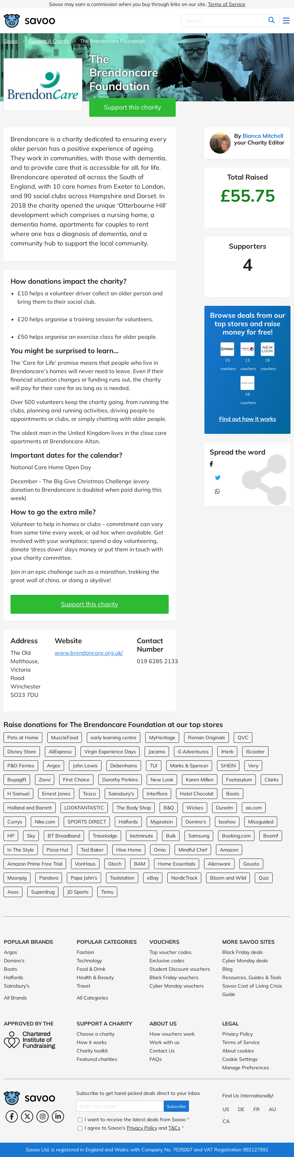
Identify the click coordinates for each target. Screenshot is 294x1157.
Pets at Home (22, 737)
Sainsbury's (121, 794)
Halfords (128, 822)
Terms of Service (226, 4)
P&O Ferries (20, 765)
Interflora (157, 794)
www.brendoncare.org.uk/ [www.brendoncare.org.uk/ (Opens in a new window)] (89, 652)
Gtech (114, 864)
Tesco (89, 794)
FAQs (155, 1059)
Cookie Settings (240, 1059)
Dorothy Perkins (120, 779)
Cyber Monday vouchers (176, 986)
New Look (161, 779)
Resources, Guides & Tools (251, 977)
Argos (53, 765)
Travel (83, 986)
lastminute (141, 836)
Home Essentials (176, 864)
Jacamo (156, 751)
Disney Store (21, 751)
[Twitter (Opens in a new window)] (27, 1116)
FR (256, 1109)
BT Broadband (64, 836)
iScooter (255, 751)
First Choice (76, 779)
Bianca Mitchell (263, 135)
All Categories (92, 998)
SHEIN (228, 765)
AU (272, 1109)
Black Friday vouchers (173, 977)
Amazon (229, 850)
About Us (163, 1023)
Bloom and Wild (228, 878)
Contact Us (162, 1051)
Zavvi (44, 779)
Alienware (219, 864)
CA (226, 1121)
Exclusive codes (166, 960)
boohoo (227, 822)
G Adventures (193, 751)
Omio (160, 850)
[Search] (230, 20)
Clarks (272, 779)
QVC (243, 737)
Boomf (270, 836)
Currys (14, 822)
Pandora (48, 878)
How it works (92, 1042)
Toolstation (122, 878)
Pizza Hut (57, 850)
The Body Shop (134, 808)
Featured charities (97, 1059)
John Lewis (85, 765)
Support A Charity (49, 41)
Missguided (260, 822)
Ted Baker (92, 850)
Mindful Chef (192, 850)
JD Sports (78, 892)
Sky (31, 836)
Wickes (195, 808)
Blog (227, 969)
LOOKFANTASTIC (84, 808)
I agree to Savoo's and (131, 1128)
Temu (107, 892)
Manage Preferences (245, 1067)
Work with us (164, 1042)
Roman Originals (206, 737)
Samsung (198, 836)
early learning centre (113, 737)
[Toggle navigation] (286, 21)
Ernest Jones (56, 794)
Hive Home (128, 850)
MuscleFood (64, 737)
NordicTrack (184, 878)
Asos (13, 892)
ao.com (254, 808)
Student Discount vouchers (179, 969)
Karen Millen (200, 779)
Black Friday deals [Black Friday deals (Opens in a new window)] (242, 952)
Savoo (11, 41)
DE (241, 1109)
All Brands (15, 998)
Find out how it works (247, 418)
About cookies (238, 1051)
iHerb (227, 751)
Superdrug (43, 892)
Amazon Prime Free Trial (34, 864)
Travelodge (105, 836)
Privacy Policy (237, 1034)
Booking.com (236, 836)
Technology (89, 960)
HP (10, 836)
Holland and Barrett (29, 808)
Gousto (251, 864)
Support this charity (132, 107)
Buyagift (16, 779)
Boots (232, 794)
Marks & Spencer (189, 765)
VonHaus (85, 864)
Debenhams (123, 765)
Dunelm (224, 808)
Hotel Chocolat (197, 794)
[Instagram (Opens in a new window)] (42, 1116)
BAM (139, 864)
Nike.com (45, 822)
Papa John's (84, 878)
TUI (154, 765)
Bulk (171, 836)
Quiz (264, 878)
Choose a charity (95, 1034)
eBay (153, 878)
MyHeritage (162, 737)
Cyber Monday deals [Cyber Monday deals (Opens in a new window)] (245, 960)
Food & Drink (91, 969)
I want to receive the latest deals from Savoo (133, 1119)
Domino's (196, 822)
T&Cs (174, 1128)
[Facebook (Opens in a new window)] (12, 1116)
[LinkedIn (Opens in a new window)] (58, 1116)
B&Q (168, 808)
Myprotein (161, 822)
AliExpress (60, 751)
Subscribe (176, 1106)
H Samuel (18, 794)
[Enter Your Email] (120, 1106)
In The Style (20, 850)
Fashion (85, 952)
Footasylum (239, 779)
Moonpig (17, 878)
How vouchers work (172, 1034)
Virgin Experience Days (110, 751)
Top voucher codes (170, 952)
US (226, 1109)
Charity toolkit (92, 1051)
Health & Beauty (95, 977)
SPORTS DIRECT (87, 822)
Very (253, 765)
